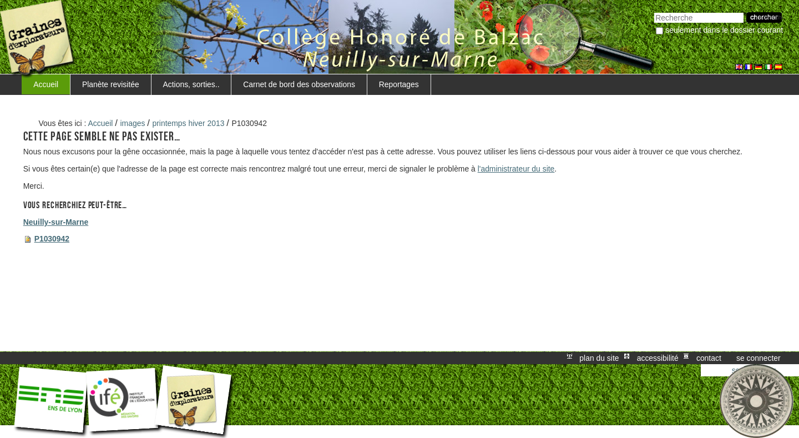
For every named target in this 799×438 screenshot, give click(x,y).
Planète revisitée (110, 84)
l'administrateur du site (516, 168)
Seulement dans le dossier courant (724, 30)
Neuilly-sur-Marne (55, 222)
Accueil (45, 84)
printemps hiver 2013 (189, 123)
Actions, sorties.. (191, 84)
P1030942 (51, 238)
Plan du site (599, 358)
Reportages (399, 84)
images (132, 123)
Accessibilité (658, 358)
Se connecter (758, 358)
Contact (708, 358)
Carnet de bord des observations (299, 84)
